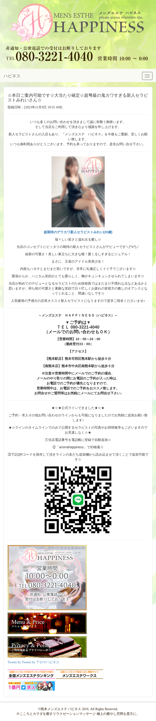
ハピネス (12, 76)
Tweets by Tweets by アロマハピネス (33, 662)
